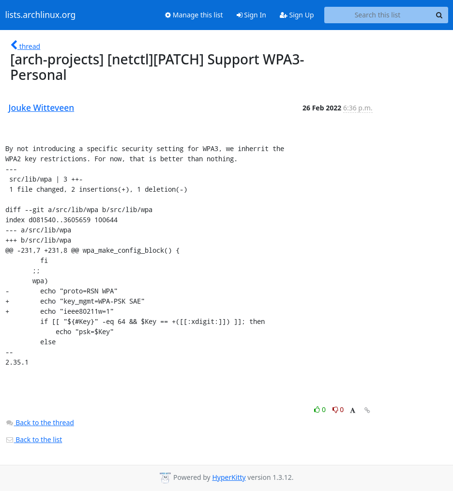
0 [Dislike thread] (338, 409)
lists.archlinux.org (40, 15)
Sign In (251, 14)
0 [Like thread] (320, 409)
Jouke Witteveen (42, 107)
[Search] (439, 15)
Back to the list (33, 439)
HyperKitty (228, 477)
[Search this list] (377, 15)
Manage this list (194, 14)
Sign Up (297, 14)
